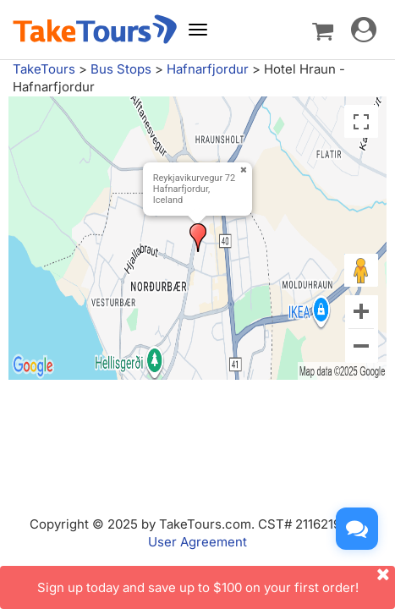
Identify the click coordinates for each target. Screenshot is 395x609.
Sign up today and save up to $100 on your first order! (216, 580)
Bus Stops (121, 69)
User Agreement (197, 542)
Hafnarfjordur (208, 69)
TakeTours (44, 69)
